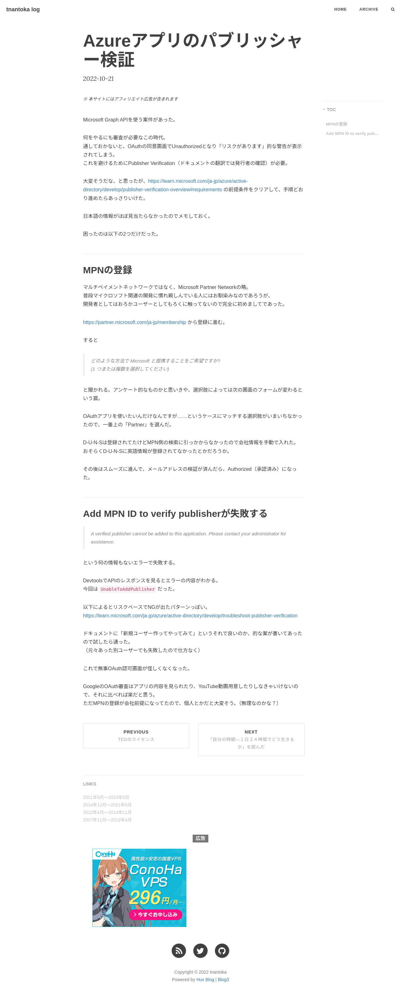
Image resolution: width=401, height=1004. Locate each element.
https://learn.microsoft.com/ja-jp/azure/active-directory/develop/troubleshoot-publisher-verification (190, 615)
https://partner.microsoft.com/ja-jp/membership (134, 322)
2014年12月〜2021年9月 (107, 804)
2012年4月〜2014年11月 (107, 812)
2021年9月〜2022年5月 (106, 797)
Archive (368, 9)
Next (251, 739)
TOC (331, 109)
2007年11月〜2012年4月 (107, 819)
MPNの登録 (336, 124)
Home (340, 9)
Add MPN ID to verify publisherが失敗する (352, 133)
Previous (136, 735)
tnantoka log (23, 9)
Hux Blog (205, 979)
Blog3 (223, 979)
